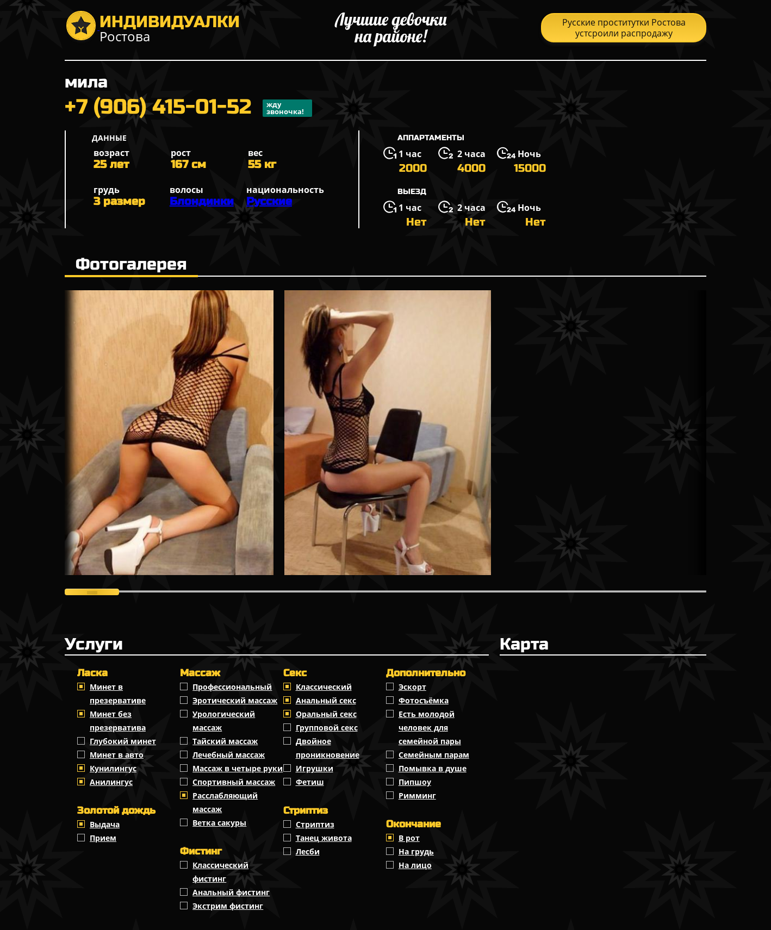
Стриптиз (315, 824)
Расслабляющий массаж (225, 802)
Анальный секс (326, 700)
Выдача (105, 824)
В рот (409, 838)
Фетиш (310, 782)
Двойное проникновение (327, 748)
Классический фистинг (220, 872)
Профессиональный (232, 687)
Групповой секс (327, 727)
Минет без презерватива (118, 721)
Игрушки (314, 768)
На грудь (416, 851)
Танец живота (324, 838)
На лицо (415, 865)
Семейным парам (434, 755)
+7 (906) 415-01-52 (188, 108)
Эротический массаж (234, 700)
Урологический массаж (223, 721)
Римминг (417, 795)
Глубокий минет (123, 741)
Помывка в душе (433, 768)
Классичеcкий (324, 687)
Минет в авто (117, 755)
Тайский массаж (225, 741)
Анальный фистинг (231, 892)
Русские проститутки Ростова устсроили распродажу (624, 27)
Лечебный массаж (228, 755)
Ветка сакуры (219, 822)
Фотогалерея (131, 264)
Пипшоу (415, 782)
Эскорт (412, 687)
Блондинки (202, 201)
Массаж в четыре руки (237, 768)
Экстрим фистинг (227, 906)
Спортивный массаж (233, 782)
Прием (103, 838)
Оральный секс (326, 714)
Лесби (308, 851)
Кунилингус (113, 768)
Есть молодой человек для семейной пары (430, 727)
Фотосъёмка (424, 700)
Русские (269, 201)
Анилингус (111, 782)
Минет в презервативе (118, 694)
